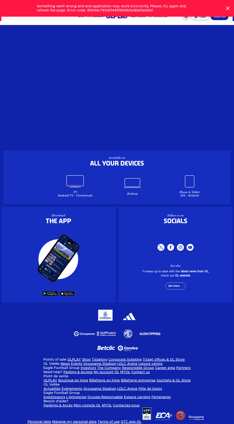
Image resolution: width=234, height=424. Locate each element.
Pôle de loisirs (150, 389)
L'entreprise (76, 397)
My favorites (158, 16)
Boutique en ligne (73, 380)
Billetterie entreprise (138, 380)
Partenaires (161, 397)
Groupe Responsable (105, 397)
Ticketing (99, 359)
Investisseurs (54, 397)
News (65, 364)
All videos (138, 16)
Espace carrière (137, 397)
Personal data (39, 421)
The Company (109, 368)
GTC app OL (131, 421)
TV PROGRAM (95, 16)
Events (76, 364)
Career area (165, 368)
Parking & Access (78, 372)
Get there (174, 286)
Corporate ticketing (125, 359)
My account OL (106, 372)
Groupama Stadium (99, 364)
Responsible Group (138, 368)
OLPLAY (74, 359)
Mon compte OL (87, 405)
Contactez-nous (126, 405)
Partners (183, 368)
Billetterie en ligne (104, 380)
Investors (88, 368)
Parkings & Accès (58, 405)
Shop (86, 359)
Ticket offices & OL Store (164, 359)
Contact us (140, 372)
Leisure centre (150, 364)
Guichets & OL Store (174, 380)
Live (81, 16)
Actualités (52, 389)
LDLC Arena (127, 364)
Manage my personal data (74, 421)
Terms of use (109, 421)
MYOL (125, 372)
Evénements (72, 389)
